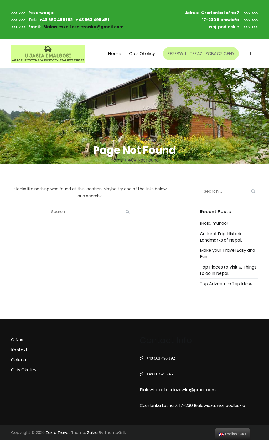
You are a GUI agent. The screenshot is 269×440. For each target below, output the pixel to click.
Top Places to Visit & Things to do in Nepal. (228, 270)
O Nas (17, 340)
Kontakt (19, 350)
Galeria (18, 360)
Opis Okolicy (142, 54)
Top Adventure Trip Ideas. (226, 284)
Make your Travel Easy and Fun (227, 253)
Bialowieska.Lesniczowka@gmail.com (83, 27)
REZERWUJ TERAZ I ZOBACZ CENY (200, 54)
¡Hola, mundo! (214, 223)
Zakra (92, 432)
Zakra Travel (57, 432)
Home (114, 54)
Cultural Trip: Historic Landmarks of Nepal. (221, 237)
